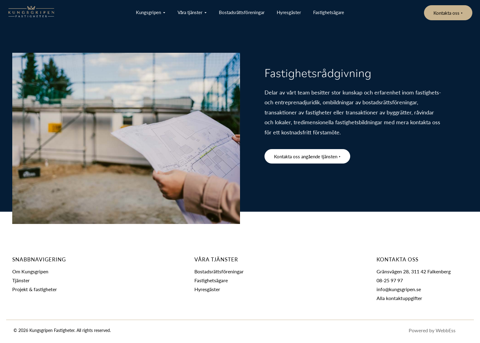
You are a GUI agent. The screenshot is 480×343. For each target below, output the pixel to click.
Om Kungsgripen (30, 271)
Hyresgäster (289, 12)
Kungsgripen (148, 12)
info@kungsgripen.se (399, 289)
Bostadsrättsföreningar (241, 12)
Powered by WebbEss (438, 330)
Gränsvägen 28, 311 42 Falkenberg (414, 271)
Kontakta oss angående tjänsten (305, 156)
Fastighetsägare (328, 12)
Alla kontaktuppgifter (399, 298)
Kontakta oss (446, 13)
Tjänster (21, 280)
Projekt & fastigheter (34, 289)
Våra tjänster (190, 12)
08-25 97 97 (390, 280)
